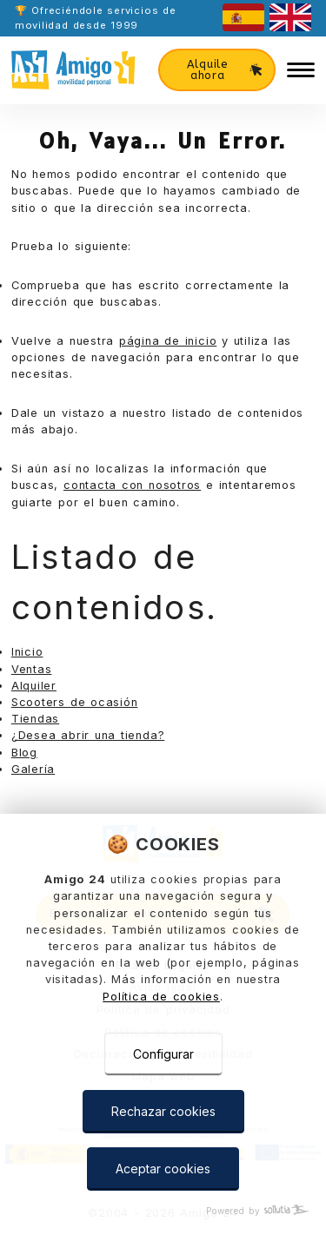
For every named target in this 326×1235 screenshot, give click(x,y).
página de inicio (167, 340)
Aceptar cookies (163, 1168)
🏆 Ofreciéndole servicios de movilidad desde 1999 (95, 17)
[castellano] (243, 17)
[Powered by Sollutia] (163, 1211)
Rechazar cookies (163, 1111)
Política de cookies (161, 996)
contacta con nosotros (132, 485)
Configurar (163, 1054)
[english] (290, 17)
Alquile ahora (225, 69)
